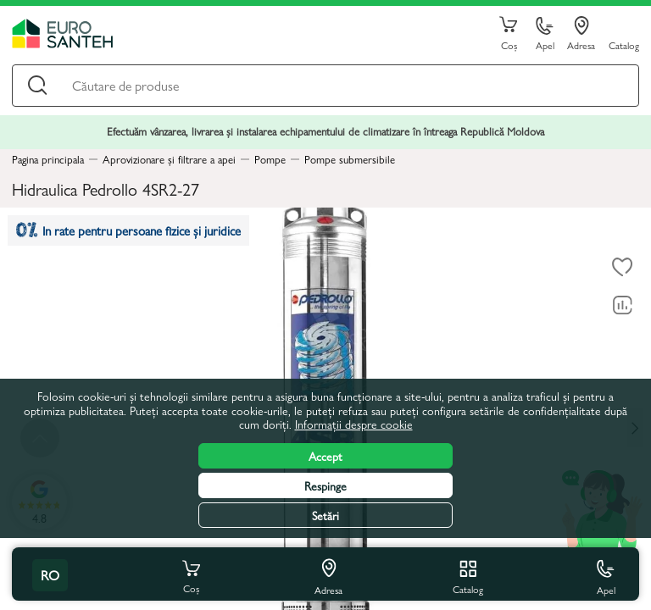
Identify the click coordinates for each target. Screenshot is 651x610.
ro (50, 575)
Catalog (624, 44)
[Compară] (622, 305)
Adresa (581, 34)
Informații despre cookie (354, 423)
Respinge (325, 485)
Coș (508, 34)
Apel (545, 34)
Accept (325, 455)
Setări (325, 515)
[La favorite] (622, 267)
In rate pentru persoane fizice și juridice (128, 230)
